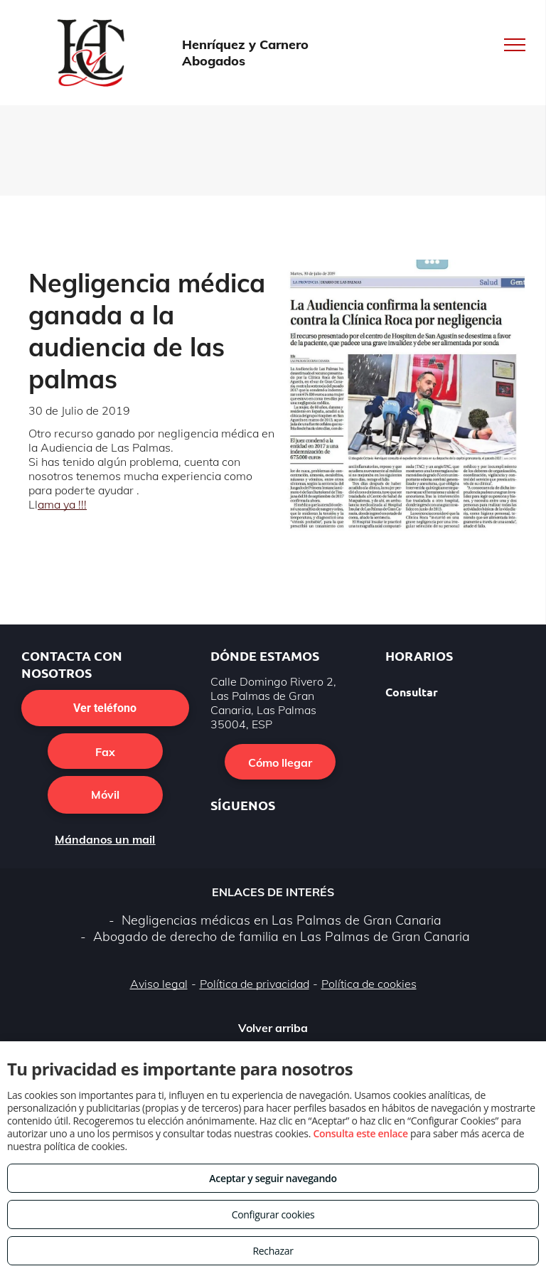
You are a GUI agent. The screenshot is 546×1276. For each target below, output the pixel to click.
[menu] (514, 44)
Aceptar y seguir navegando (272, 1178)
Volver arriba (273, 1028)
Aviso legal (159, 984)
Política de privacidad (254, 984)
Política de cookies (369, 984)
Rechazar (272, 1251)
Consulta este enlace (360, 1133)
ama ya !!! (62, 504)
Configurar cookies (273, 1214)
